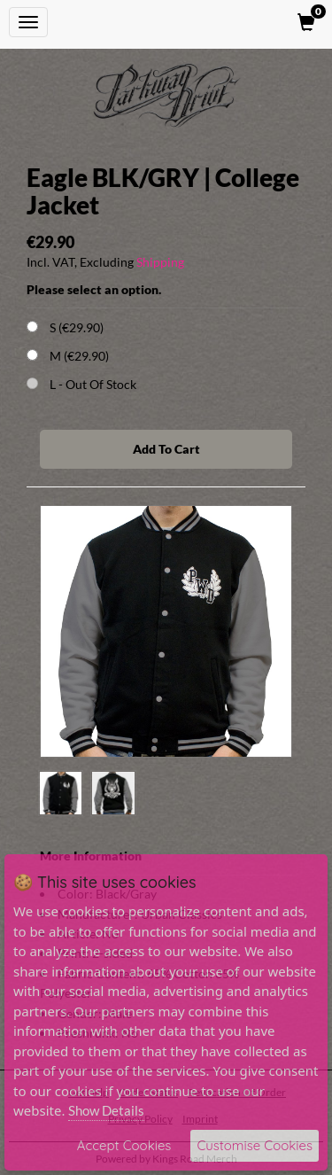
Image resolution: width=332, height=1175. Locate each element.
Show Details (106, 1110)
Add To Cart (166, 448)
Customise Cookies (255, 1145)
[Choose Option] (32, 326)
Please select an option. (94, 289)
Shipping (160, 261)
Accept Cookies (124, 1145)
